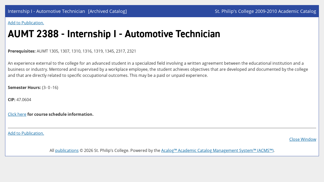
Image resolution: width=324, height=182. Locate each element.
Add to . (26, 23)
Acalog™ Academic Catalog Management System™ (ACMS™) (217, 150)
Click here (17, 114)
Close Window (302, 139)
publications (67, 150)
